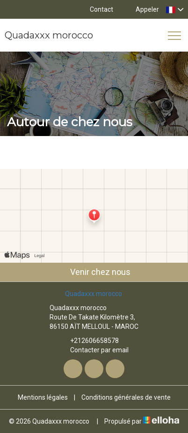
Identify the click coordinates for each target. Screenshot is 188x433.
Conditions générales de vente (126, 397)
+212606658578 (89, 340)
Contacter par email (94, 350)
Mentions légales (43, 397)
